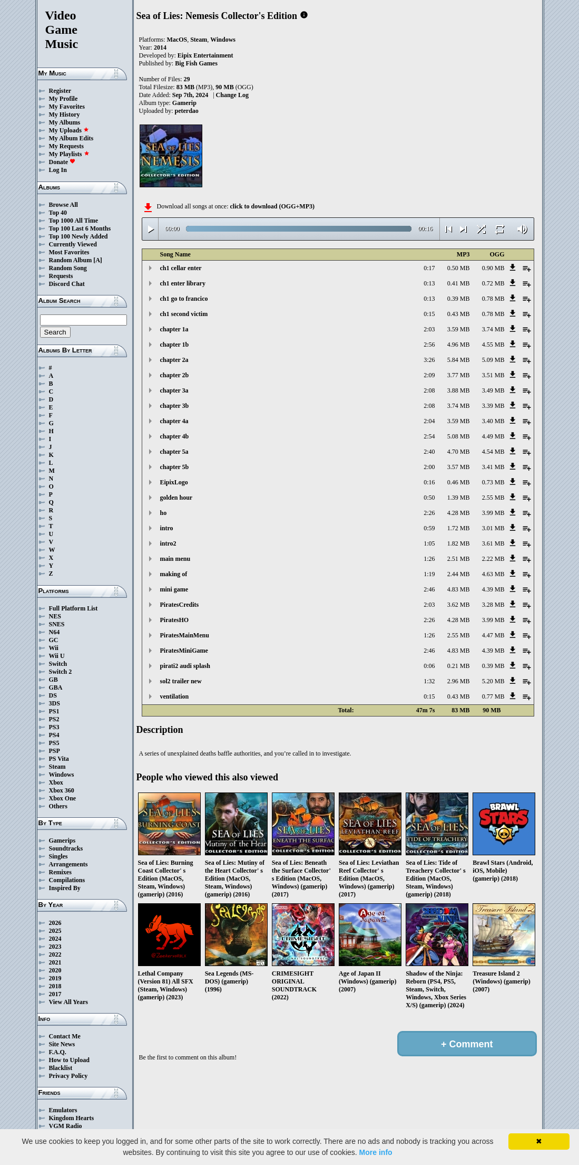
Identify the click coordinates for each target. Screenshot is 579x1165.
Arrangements (68, 864)
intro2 (168, 543)
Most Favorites (69, 252)
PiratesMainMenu (184, 635)
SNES (57, 624)
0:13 (429, 283)
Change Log (232, 95)
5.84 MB (458, 360)
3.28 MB (493, 604)
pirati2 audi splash (185, 666)
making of (174, 574)
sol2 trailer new (181, 681)
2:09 (429, 375)
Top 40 (58, 212)
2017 (55, 994)
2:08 (429, 390)
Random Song (68, 268)
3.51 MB (493, 375)
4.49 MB (493, 436)
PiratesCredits (179, 604)
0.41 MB (458, 283)
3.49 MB (493, 390)
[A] (97, 260)
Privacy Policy (68, 1076)
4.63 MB (493, 574)
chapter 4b (174, 436)
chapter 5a (174, 451)
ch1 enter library (182, 283)
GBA (56, 687)
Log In (58, 170)
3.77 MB (458, 375)
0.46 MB (458, 482)
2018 (55, 986)
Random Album (70, 260)
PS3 (54, 727)
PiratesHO (174, 620)
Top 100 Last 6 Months (80, 228)
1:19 (429, 574)
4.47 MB (493, 635)
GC (53, 640)
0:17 (429, 268)
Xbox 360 (61, 790)
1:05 (429, 543)
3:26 (429, 360)
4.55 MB (493, 344)
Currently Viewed (73, 244)
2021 (55, 962)
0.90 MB (493, 268)
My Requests (66, 146)
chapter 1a (174, 329)
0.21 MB (458, 666)
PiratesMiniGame (184, 650)
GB (53, 679)
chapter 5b (174, 467)
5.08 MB (458, 436)
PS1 (54, 711)
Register (60, 90)
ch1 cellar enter (181, 268)
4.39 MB (493, 589)
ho (163, 513)
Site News (62, 1044)
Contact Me (65, 1036)
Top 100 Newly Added (78, 236)
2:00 (429, 467)
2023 (55, 946)
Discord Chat (67, 284)
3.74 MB (493, 329)
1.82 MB (458, 543)
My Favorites (67, 106)
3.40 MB (493, 421)
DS (53, 695)
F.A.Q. (57, 1052)
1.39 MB (458, 497)
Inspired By (65, 888)
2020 (55, 970)
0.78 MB (493, 298)
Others (58, 806)
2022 (55, 954)
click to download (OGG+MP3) (272, 206)
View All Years (68, 1002)
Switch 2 (60, 671)
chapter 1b (174, 344)
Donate (62, 162)
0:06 (429, 666)
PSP (54, 751)
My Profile (63, 98)
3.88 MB (458, 390)
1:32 (429, 681)
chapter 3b (174, 405)
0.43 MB (458, 314)
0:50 (429, 497)
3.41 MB (493, 467)
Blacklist (61, 1068)
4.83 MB (458, 589)
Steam (57, 766)
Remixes (60, 872)
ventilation (174, 696)
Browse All (63, 204)
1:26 (429, 558)
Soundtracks (66, 848)
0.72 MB (493, 283)
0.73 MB (493, 482)
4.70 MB (458, 451)
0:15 (429, 314)
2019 (55, 978)
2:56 (429, 344)
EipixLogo (174, 482)
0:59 (429, 528)
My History (64, 114)
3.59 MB (458, 329)
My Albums (65, 122)
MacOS (177, 39)
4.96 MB (458, 344)
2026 (55, 923)
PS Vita (59, 758)
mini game (174, 589)
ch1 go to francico (184, 298)
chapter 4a (174, 421)
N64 (54, 632)
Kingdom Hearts (71, 1118)
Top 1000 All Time (73, 220)
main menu (175, 558)
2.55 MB (493, 497)
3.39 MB (493, 405)
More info (375, 1152)
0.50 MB (458, 268)
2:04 (429, 421)
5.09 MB (493, 360)
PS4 (54, 735)
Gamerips (62, 840)
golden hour (176, 497)
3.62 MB (458, 604)
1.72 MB (458, 528)
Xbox (56, 782)
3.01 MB (493, 528)
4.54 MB (493, 451)
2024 (55, 938)
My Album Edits (71, 138)
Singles (58, 856)
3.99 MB (493, 513)
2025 (55, 930)
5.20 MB (493, 681)
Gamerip (184, 103)
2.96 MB (458, 681)
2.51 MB (458, 558)
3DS (54, 703)
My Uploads (69, 130)
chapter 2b (174, 375)
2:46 (429, 589)
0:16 (429, 482)
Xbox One (62, 798)
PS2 (54, 719)
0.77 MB (493, 696)
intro (166, 528)
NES (55, 616)
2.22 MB (493, 558)
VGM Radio (65, 1126)
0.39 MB (458, 298)
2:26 (429, 513)
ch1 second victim (184, 314)
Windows (61, 774)
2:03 (429, 329)
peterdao (187, 110)
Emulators (63, 1110)
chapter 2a (174, 360)
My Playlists (69, 154)
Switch (58, 663)
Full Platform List (73, 608)
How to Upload (69, 1060)
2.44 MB (458, 574)
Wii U (57, 656)
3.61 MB (493, 543)
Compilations (67, 880)
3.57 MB (458, 467)
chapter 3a (174, 390)
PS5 (54, 743)
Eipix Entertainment (205, 55)
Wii (53, 648)
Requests (61, 276)
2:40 (429, 451)
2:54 (429, 436)
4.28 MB (458, 513)
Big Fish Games (196, 63)
